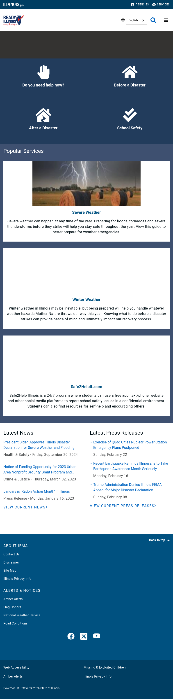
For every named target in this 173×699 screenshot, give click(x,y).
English (133, 20)
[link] (71, 637)
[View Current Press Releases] (123, 506)
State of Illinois (49, 688)
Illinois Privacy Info (17, 578)
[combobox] (136, 20)
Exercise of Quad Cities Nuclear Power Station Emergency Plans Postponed (130, 445)
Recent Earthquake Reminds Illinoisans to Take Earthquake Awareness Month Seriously (130, 466)
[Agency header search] (153, 20)
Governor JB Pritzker (16, 688)
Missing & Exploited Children (104, 667)
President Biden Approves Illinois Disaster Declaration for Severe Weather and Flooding (39, 445)
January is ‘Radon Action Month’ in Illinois (36, 491)
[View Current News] (25, 507)
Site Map (9, 570)
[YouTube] (96, 637)
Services (161, 4)
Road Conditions (15, 623)
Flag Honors (12, 607)
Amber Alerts (13, 599)
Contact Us (11, 554)
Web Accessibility (16, 667)
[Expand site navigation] (166, 20)
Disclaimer (11, 562)
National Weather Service (22, 615)
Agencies (140, 4)
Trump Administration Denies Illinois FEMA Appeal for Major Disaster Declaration (127, 487)
